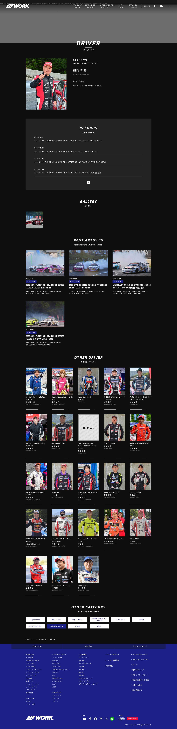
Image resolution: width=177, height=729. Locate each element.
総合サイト (37, 646)
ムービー (135, 665)
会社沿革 (81, 669)
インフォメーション (32, 684)
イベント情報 (30, 704)
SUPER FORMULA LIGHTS (60, 669)
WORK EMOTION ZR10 (91, 85)
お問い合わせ (137, 685)
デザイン (55, 701)
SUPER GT (55, 672)
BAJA (54, 684)
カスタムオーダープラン (34, 669)
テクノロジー (56, 695)
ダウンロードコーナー (140, 659)
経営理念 (81, 660)
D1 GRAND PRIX (57, 681)
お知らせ (29, 701)
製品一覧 (30, 654)
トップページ (29, 639)
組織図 (81, 672)
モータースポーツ (41, 639)
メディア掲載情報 (112, 660)
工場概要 (81, 666)
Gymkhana (55, 660)
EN (148, 6)
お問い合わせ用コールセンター (88, 684)
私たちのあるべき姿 (85, 663)
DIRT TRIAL (56, 663)
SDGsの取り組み (84, 681)
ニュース (30, 698)
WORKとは (58, 692)
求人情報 (109, 666)
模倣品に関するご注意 (140, 680)
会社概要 (81, 675)
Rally (53, 675)
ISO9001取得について (85, 678)
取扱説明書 (29, 693)
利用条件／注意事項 (32, 660)
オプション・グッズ (32, 672)
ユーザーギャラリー (139, 654)
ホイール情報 (30, 666)
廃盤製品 (29, 678)
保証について (30, 681)
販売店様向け (137, 690)
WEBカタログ (30, 690)
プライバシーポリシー (140, 675)
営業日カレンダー (139, 670)
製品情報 (88, 646)
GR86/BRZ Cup (57, 678)
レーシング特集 (57, 657)
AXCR (54, 687)
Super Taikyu (56, 666)
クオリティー (56, 698)
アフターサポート (31, 687)
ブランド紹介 (30, 663)
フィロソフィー (83, 657)
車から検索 (29, 657)
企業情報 (83, 654)
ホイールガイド (31, 675)
